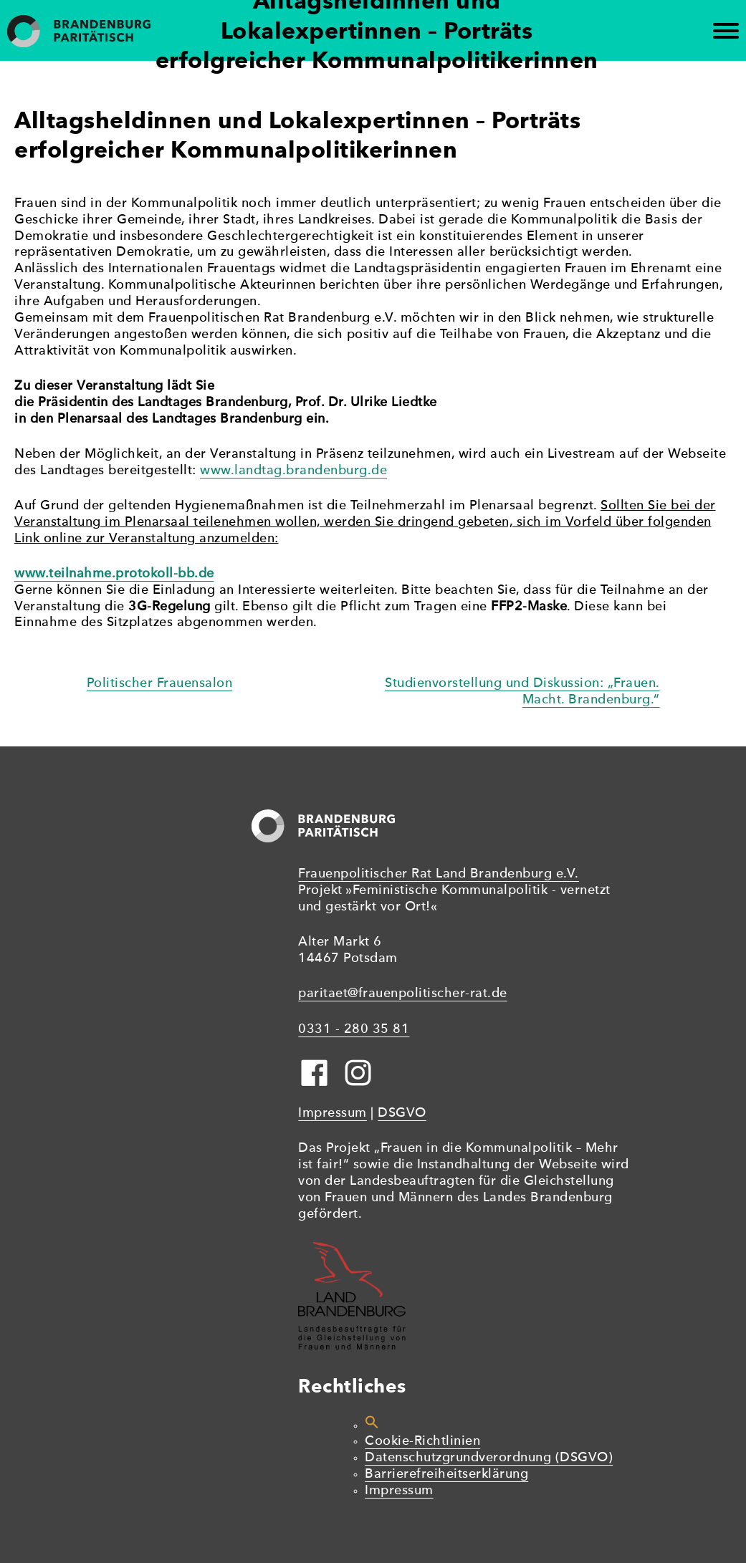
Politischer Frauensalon (160, 684)
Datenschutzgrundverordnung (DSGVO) (489, 1458)
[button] (372, 1426)
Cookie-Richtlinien (422, 1441)
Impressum (332, 1113)
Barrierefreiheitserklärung (446, 1474)
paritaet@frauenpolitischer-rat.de (402, 994)
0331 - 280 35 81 (353, 1030)
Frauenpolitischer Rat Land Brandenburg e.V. (438, 874)
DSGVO (402, 1113)
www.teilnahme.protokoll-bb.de (114, 574)
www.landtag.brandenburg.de (293, 471)
